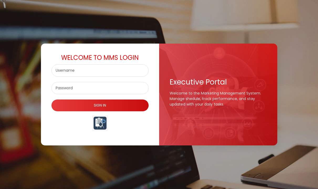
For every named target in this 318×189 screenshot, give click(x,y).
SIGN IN (100, 105)
